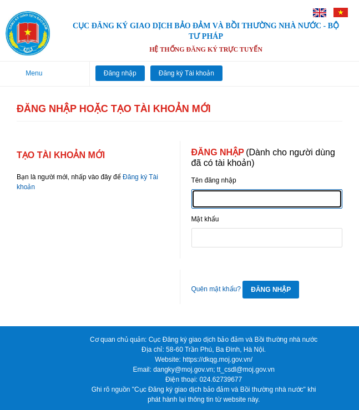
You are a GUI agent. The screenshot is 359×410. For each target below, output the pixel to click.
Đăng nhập (120, 73)
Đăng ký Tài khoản (186, 73)
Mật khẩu (205, 219)
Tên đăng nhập (213, 180)
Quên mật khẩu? (216, 289)
